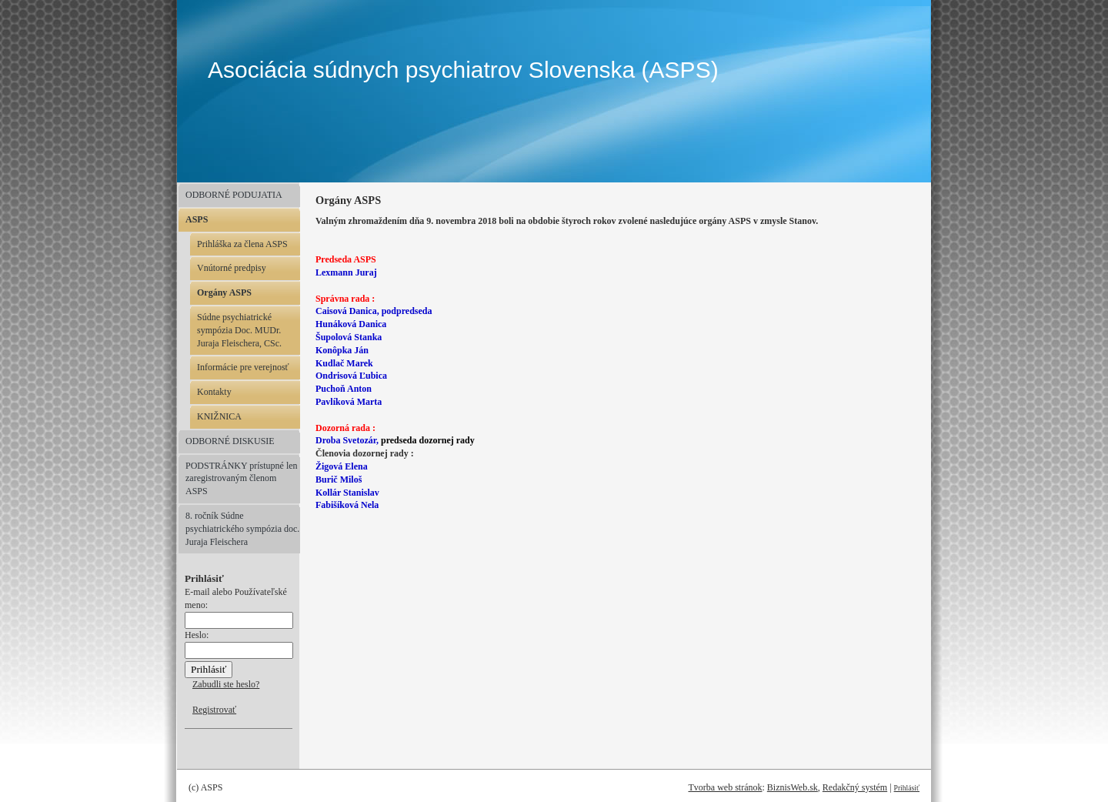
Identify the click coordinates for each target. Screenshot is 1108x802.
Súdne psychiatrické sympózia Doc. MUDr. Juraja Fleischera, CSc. (239, 330)
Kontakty (214, 391)
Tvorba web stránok (725, 787)
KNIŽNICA (219, 416)
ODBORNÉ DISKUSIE (230, 441)
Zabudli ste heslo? (225, 684)
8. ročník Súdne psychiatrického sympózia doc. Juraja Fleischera (242, 528)
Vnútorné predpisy (231, 267)
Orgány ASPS (224, 292)
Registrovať (214, 709)
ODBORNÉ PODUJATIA (233, 194)
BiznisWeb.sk (792, 787)
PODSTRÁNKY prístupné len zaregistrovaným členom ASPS (241, 478)
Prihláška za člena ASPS (242, 244)
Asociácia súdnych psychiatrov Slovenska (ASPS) (463, 69)
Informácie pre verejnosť (243, 367)
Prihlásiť (906, 788)
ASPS (196, 219)
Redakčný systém (855, 787)
